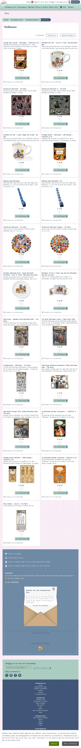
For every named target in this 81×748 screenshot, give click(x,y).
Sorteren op (52, 35)
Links (40, 725)
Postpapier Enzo (10, 7)
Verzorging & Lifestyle (26, 7)
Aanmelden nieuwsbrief (41, 668)
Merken (70, 7)
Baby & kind (53, 7)
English (40, 690)
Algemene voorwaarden (40, 688)
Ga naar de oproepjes (40, 605)
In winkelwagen (21, 78)
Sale (64, 7)
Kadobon (40, 723)
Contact (40, 692)
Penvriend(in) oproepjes (40, 717)
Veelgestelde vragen (40, 687)
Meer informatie (70, 743)
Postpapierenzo (40, 716)
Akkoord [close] (54, 743)
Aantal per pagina (68, 35)
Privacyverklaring (40, 694)
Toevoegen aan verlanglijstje (14, 82)
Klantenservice (40, 683)
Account (40, 685)
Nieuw (7, 13)
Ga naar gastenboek (11, 582)
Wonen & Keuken (42, 7)
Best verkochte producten (40, 710)
